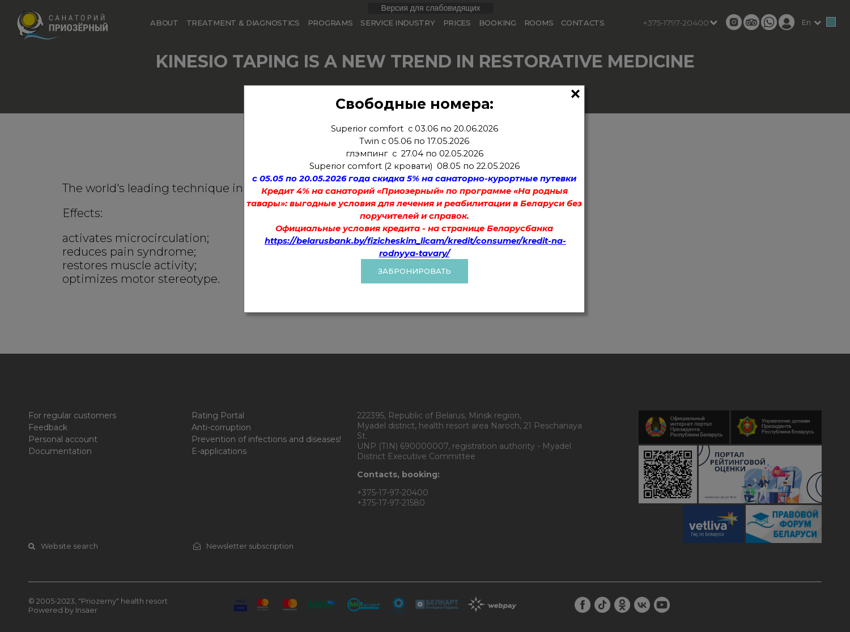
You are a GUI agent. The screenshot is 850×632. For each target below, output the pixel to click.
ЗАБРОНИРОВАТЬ (414, 270)
